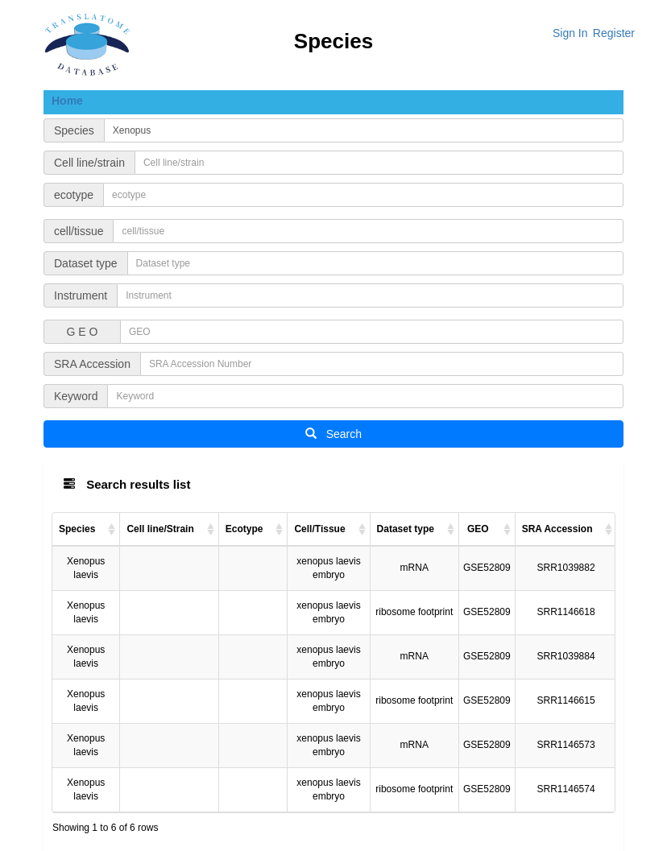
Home (67, 100)
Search (333, 434)
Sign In (570, 33)
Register (614, 33)
